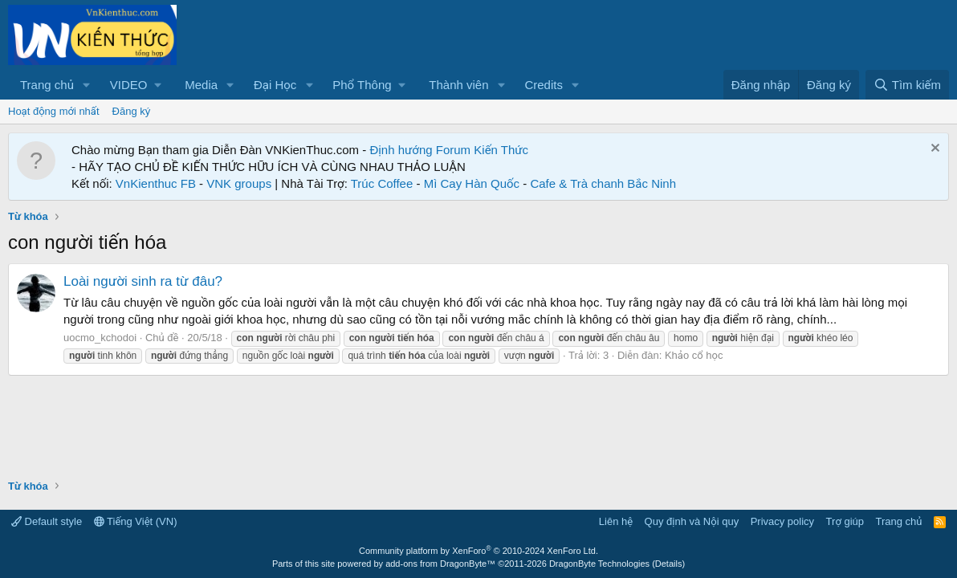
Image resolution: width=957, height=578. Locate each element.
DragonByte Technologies (599, 563)
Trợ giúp (845, 521)
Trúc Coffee (382, 183)
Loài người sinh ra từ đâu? (142, 281)
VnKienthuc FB (156, 183)
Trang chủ (47, 85)
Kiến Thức (501, 150)
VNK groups (238, 183)
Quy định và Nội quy (692, 521)
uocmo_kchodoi (99, 338)
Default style (46, 521)
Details (668, 563)
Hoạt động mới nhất (54, 111)
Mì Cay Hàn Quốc (471, 183)
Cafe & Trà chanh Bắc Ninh (603, 183)
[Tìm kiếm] (907, 85)
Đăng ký (131, 111)
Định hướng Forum (419, 150)
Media (201, 85)
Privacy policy (782, 521)
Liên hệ (616, 521)
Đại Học (275, 85)
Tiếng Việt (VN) (135, 521)
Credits (543, 85)
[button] (86, 85)
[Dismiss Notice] (933, 149)
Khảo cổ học (694, 355)
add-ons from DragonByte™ (440, 563)
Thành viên (458, 85)
